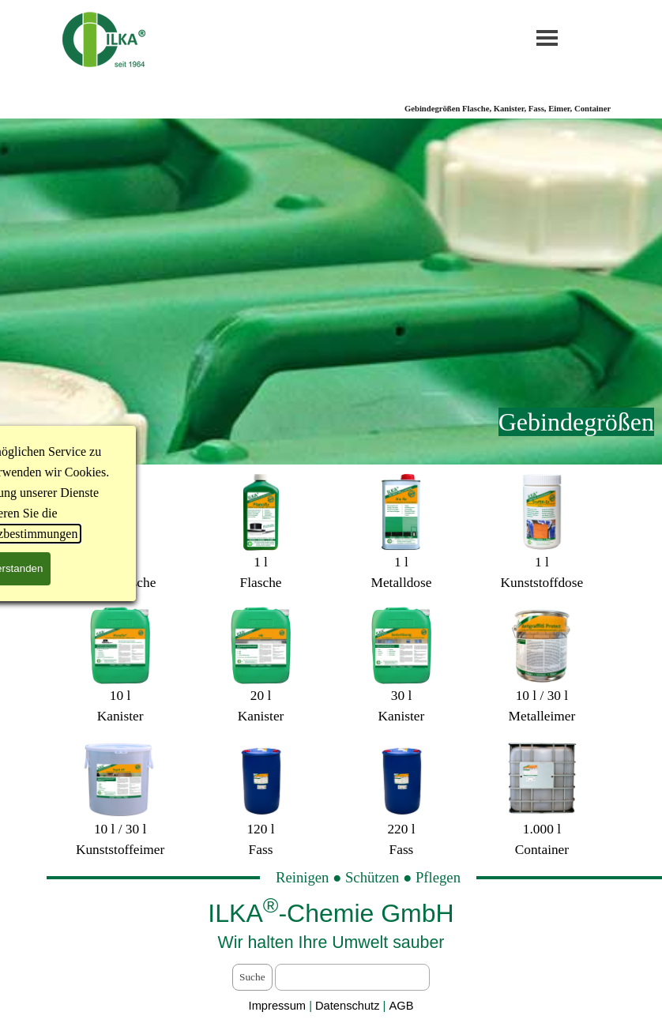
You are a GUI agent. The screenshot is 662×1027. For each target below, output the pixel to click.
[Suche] (352, 977)
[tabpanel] (331, 422)
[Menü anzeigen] (547, 37)
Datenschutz (349, 1005)
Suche (252, 977)
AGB (401, 1005)
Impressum (277, 1005)
